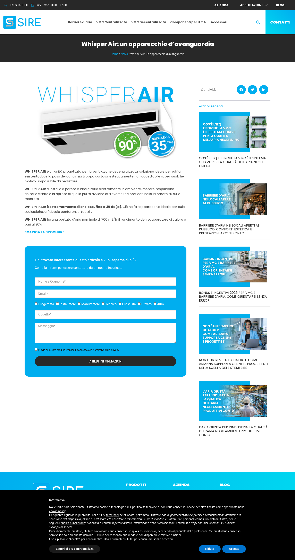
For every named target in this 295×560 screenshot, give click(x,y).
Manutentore (90, 304)
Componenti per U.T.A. (188, 22)
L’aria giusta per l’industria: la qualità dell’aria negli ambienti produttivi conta (233, 431)
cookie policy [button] (57, 511)
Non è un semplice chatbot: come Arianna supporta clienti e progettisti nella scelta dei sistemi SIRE (233, 364)
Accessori (219, 22)
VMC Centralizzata (111, 22)
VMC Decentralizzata (148, 22)
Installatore (68, 304)
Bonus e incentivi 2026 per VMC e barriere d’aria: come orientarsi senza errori (233, 296)
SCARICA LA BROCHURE (44, 232)
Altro (160, 304)
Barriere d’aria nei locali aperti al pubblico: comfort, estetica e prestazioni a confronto (229, 229)
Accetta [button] (234, 548)
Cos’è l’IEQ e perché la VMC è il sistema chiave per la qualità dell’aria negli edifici (232, 162)
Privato (146, 304)
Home (114, 54)
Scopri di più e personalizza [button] (74, 548)
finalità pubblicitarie (73, 523)
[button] (258, 22)
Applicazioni (254, 5)
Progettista (46, 304)
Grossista (129, 304)
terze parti (112, 515)
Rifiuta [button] (209, 548)
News (124, 54)
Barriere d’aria (80, 22)
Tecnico (111, 304)
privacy (115, 350)
